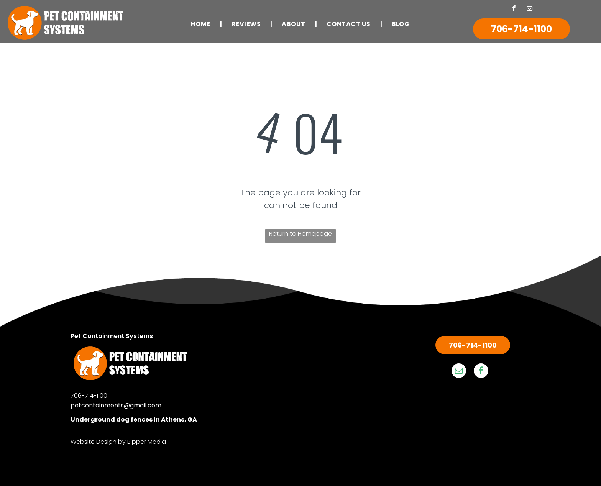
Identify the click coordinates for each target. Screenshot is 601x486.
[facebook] (513, 9)
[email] (529, 9)
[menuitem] (201, 24)
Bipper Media (146, 441)
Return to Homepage (300, 233)
